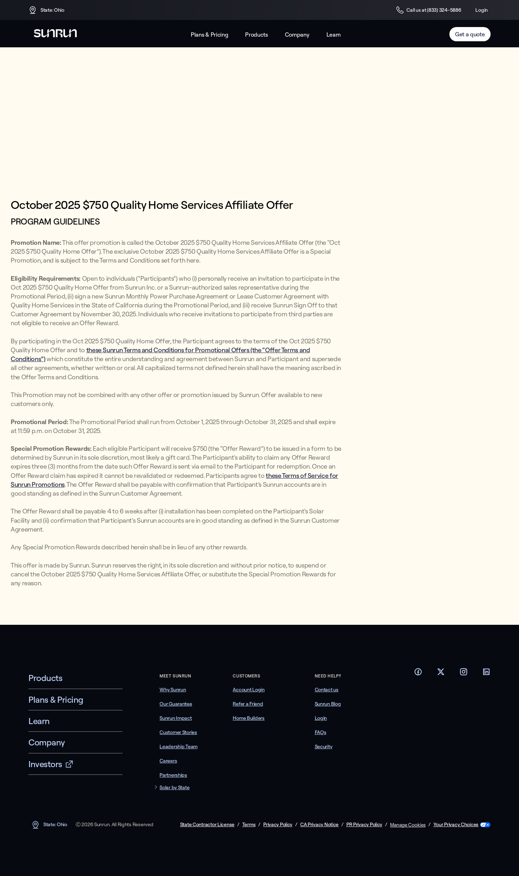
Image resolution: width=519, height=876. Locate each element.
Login (481, 10)
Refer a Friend (248, 704)
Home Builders (248, 718)
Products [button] (256, 34)
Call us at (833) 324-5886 (428, 10)
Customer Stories (178, 732)
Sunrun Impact (175, 718)
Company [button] (297, 34)
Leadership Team (179, 746)
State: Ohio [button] (46, 10)
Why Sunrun (173, 689)
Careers (168, 761)
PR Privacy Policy (364, 825)
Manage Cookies (408, 825)
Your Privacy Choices (456, 825)
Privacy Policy (277, 825)
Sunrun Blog (328, 704)
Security (324, 746)
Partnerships (173, 775)
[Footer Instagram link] (463, 673)
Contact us (327, 689)
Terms (249, 825)
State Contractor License (207, 825)
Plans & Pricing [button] (209, 34)
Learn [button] (333, 34)
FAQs (320, 732)
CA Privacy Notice (319, 825)
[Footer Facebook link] (418, 673)
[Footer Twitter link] (441, 673)
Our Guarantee (176, 704)
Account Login (248, 689)
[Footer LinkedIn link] (486, 673)
